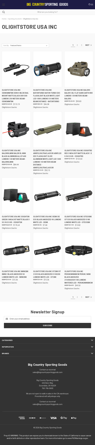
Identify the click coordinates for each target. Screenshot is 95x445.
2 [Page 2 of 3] (77, 45)
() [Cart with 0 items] (90, 4)
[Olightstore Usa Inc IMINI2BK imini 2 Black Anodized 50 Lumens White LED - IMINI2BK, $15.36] (16, 250)
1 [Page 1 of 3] (72, 45)
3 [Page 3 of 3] (81, 45)
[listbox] (29, 45)
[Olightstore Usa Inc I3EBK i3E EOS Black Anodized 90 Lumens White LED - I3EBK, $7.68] (47, 195)
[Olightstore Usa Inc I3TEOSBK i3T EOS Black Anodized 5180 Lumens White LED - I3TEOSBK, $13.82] (79, 195)
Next (88, 45)
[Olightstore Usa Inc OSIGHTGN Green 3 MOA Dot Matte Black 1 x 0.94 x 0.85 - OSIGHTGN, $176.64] (16, 195)
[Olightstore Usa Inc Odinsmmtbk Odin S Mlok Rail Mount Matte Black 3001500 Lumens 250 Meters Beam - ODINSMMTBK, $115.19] (16, 69)
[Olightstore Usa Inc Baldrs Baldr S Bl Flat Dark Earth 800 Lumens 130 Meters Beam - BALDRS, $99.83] (79, 69)
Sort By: (6, 45)
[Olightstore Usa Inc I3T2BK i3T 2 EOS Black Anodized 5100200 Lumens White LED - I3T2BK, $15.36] (47, 250)
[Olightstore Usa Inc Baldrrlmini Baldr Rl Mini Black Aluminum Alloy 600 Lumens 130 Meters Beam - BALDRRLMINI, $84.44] (16, 129)
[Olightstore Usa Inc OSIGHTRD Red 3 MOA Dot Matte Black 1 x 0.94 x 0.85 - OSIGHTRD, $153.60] (79, 129)
